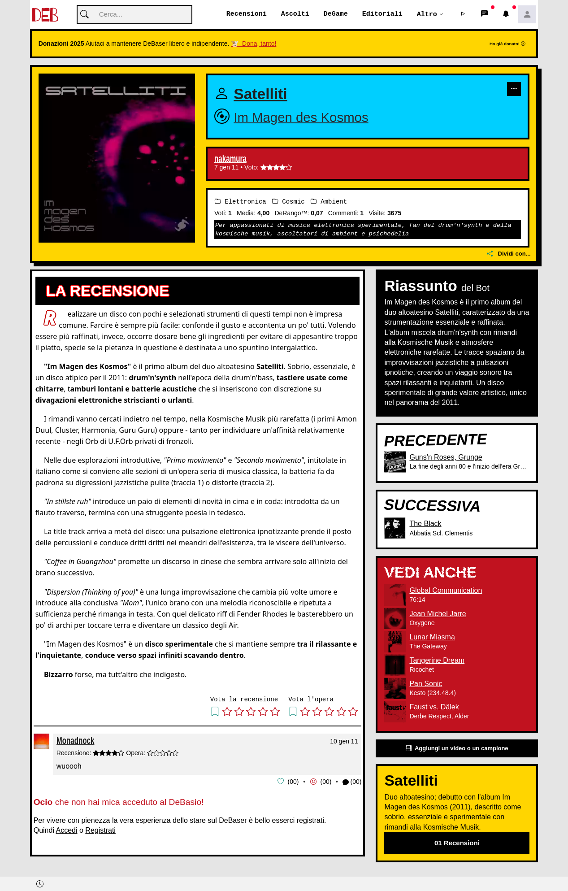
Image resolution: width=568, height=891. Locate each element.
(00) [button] (352, 782)
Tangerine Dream (436, 660)
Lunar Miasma (432, 637)
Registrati (100, 830)
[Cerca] (134, 15)
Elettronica (240, 201)
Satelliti (260, 94)
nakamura (230, 159)
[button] (463, 15)
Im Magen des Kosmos (301, 117)
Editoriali (382, 14)
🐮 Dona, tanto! (253, 44)
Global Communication (445, 590)
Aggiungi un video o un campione (457, 748)
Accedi (67, 830)
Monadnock (75, 740)
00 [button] (293, 781)
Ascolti (295, 14)
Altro (427, 14)
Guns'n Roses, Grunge (445, 457)
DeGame (336, 14)
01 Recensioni (457, 843)
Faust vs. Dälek (434, 707)
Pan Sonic (425, 683)
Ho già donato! (507, 44)
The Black (425, 524)
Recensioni (246, 14)
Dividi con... (509, 254)
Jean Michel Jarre (437, 613)
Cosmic (288, 201)
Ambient (329, 201)
